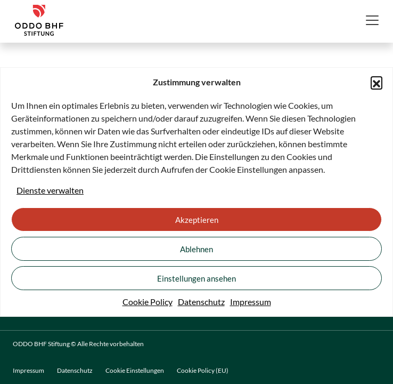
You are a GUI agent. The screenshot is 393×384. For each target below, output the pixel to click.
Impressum (250, 302)
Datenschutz (201, 302)
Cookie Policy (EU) (202, 370)
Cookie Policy (147, 302)
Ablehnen (196, 249)
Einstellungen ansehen (196, 278)
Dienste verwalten (50, 190)
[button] (376, 82)
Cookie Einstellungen (134, 370)
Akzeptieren (196, 220)
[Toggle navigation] (372, 20)
